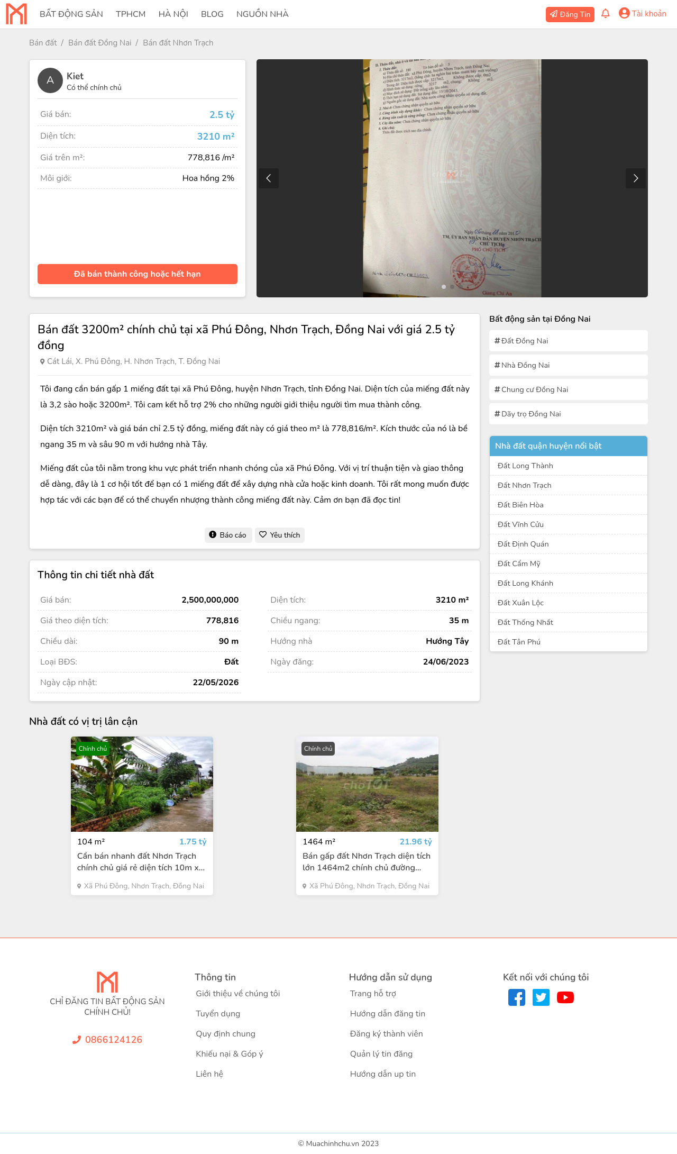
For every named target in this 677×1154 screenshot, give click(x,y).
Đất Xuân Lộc (521, 602)
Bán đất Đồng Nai (99, 43)
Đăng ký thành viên (386, 1034)
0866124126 (113, 1039)
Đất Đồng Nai (524, 340)
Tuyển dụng (218, 1014)
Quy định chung (225, 1034)
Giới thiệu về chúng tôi (238, 993)
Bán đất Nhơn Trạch (178, 43)
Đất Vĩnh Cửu (521, 524)
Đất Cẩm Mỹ (519, 563)
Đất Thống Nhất (525, 622)
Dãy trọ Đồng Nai (531, 413)
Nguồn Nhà (262, 14)
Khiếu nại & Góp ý (229, 1054)
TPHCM (130, 14)
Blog (212, 14)
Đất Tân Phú (519, 642)
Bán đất (43, 43)
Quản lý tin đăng (381, 1054)
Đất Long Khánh (525, 583)
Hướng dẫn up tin (383, 1074)
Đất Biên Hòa (521, 504)
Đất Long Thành (525, 465)
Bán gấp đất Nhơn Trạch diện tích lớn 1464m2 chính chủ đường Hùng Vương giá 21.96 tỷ (367, 862)
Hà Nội (173, 14)
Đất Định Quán (523, 544)
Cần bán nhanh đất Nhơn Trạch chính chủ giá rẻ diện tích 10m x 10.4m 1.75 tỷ (138, 862)
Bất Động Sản (71, 14)
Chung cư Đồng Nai (534, 389)
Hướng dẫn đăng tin (388, 1014)
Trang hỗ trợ (373, 993)
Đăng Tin (575, 15)
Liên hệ (209, 1074)
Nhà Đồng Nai (525, 365)
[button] (635, 178)
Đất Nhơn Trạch (525, 485)
